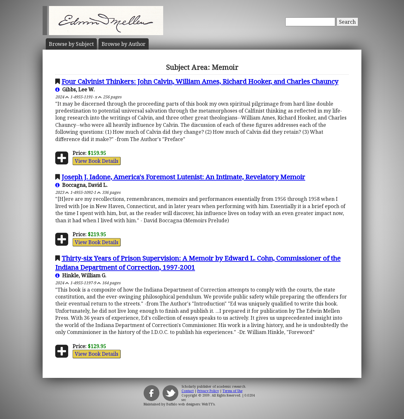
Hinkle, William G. (80, 275)
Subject (71, 43)
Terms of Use (232, 391)
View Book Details (96, 160)
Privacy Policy (208, 391)
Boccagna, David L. (81, 185)
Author (124, 43)
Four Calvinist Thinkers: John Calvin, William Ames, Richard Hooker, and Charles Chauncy (200, 81)
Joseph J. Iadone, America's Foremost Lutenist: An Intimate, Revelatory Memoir (183, 176)
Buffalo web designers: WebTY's (190, 404)
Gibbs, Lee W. (75, 89)
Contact (187, 391)
